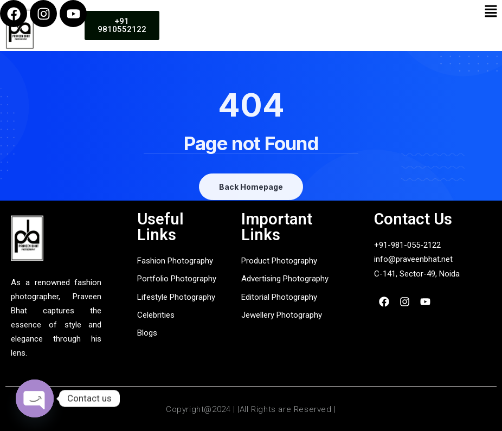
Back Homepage (251, 186)
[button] (491, 11)
